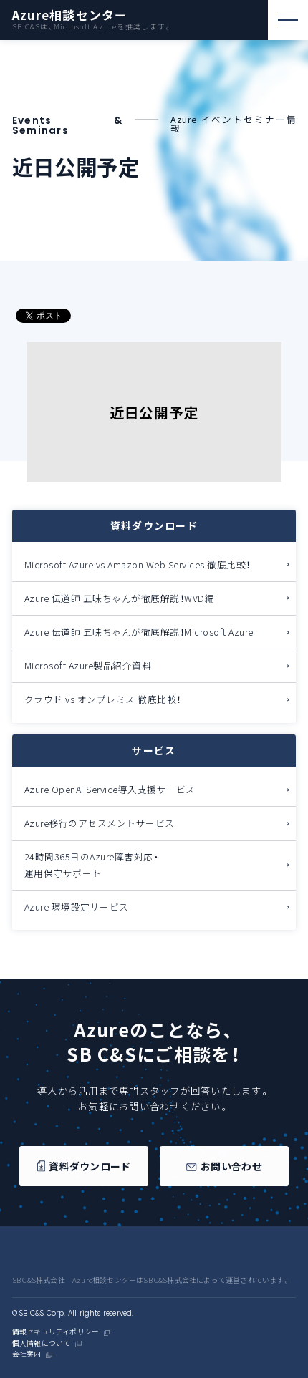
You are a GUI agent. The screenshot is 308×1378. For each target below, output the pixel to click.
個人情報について (41, 1343)
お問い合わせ (224, 1167)
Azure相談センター (70, 15)
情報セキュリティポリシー (55, 1332)
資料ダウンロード (84, 1167)
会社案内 (27, 1354)
